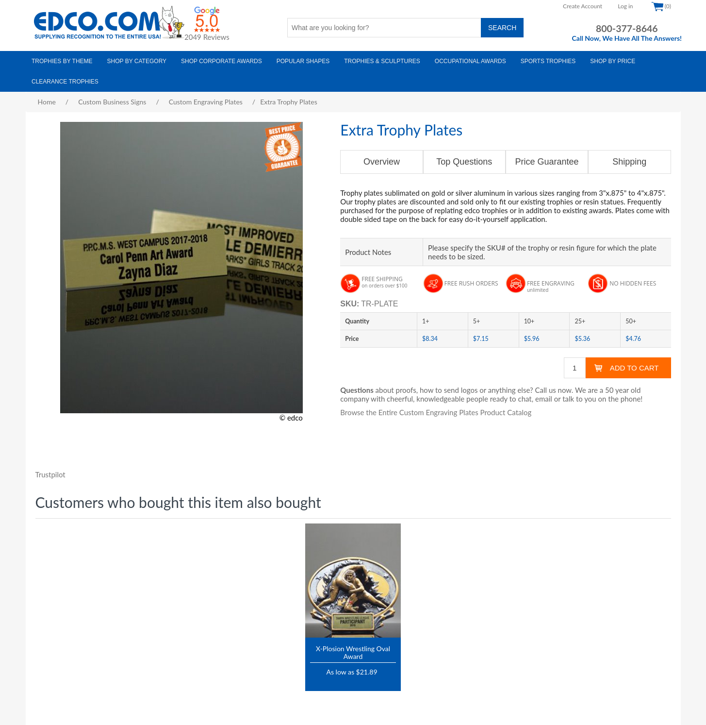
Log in (625, 6)
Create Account (582, 6)
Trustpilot (50, 474)
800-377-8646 (627, 28)
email (543, 398)
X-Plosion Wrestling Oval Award (353, 652)
